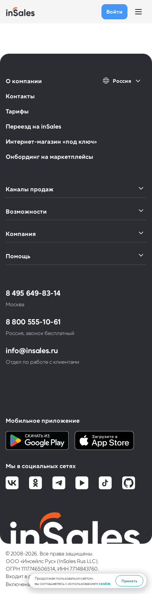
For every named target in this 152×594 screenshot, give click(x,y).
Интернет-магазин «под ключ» (51, 141)
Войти (114, 11)
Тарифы (17, 111)
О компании (24, 80)
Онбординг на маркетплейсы (49, 156)
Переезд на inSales (33, 126)
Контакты (20, 95)
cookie (105, 583)
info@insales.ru (32, 350)
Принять (129, 580)
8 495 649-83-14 (33, 292)
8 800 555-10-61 (33, 321)
